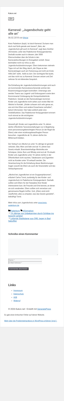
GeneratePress (44, 312)
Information (28, 211)
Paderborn (15, 211)
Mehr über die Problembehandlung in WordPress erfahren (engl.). (30, 324)
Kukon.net (12, 13)
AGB (15, 300)
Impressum (18, 294)
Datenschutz (18, 297)
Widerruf (16, 304)
